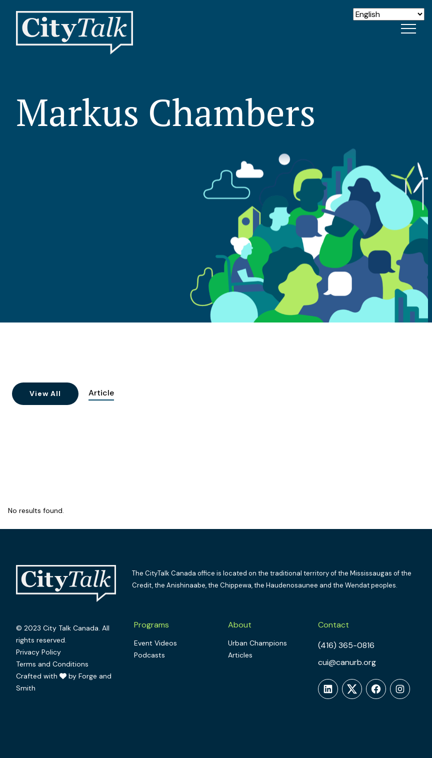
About (240, 625)
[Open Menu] (408, 29)
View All (45, 393)
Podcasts (149, 655)
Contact (333, 625)
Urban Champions (257, 643)
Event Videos (155, 643)
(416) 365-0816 (346, 645)
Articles (240, 655)
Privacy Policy (38, 652)
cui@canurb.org (347, 662)
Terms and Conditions (52, 664)
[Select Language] (388, 14)
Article (101, 393)
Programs (151, 625)
